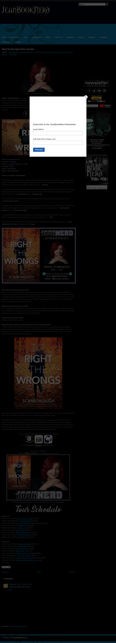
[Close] (86, 97)
